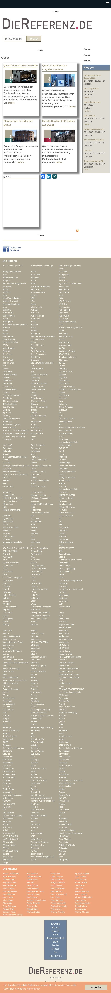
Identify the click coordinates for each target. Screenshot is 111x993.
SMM (33, 771)
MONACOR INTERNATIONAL (16, 663)
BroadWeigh (8, 360)
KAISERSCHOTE (66, 548)
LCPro (61, 577)
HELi (5, 507)
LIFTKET (62, 592)
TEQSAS (7, 801)
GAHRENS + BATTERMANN (15, 475)
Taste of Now (64, 795)
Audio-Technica (37, 316)
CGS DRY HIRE (66, 372)
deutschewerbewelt (39, 407)
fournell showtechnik (11, 472)
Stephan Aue (80, 909)
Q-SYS (62, 721)
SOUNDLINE (36, 777)
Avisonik (6, 328)
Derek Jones (32, 879)
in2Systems (64, 527)
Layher (62, 574)
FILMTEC (7, 463)
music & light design (11, 669)
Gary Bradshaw (9, 882)
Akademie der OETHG (40, 286)
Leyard (6, 589)
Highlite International (11, 510)
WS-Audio (63, 848)
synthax (62, 789)
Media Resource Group (13, 642)
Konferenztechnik (55, 938)
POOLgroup (8, 710)
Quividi (34, 724)
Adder (33, 281)
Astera (33, 304)
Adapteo (6, 281)
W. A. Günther (65, 839)
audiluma (7, 310)
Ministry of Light (65, 654)
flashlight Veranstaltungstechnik (16, 466)
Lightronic (63, 598)
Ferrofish (62, 460)
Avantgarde (8, 322)
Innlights (34, 533)
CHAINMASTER (10, 375)
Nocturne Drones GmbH (69, 677)
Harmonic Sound (10, 501)
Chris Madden (57, 877)
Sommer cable (9, 774)
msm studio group (38, 666)
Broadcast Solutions (67, 357)
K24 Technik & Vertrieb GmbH (16, 548)
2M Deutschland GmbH (13, 266)
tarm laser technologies (13, 795)
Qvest (61, 724)
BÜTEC (62, 363)
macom (34, 622)
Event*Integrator (38, 445)
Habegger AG (9, 495)
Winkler (6, 848)
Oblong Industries (10, 683)
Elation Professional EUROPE (72, 428)
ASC (33, 301)
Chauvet (62, 375)
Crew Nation (64, 395)
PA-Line (6, 695)
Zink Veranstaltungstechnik (42, 857)
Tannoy (62, 792)
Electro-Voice (36, 430)
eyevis (61, 454)
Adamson (35, 278)
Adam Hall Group (10, 278)
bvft (4, 366)
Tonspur (62, 804)
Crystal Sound (37, 398)
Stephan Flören (9, 912)
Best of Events (37, 345)
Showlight (35, 760)
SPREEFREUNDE (39, 780)
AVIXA (33, 328)
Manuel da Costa (82, 891)
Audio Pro (35, 313)
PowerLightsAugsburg (40, 710)
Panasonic (63, 698)
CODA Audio (64, 383)
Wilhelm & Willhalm (67, 845)
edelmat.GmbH (65, 422)
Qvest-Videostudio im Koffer (20, 65)
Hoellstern (7, 516)
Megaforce (35, 648)
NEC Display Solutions (68, 669)
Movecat (6, 666)
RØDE (5, 742)
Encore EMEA (37, 433)
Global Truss (64, 480)
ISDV (33, 536)
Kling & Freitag (65, 554)
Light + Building (9, 595)
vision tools (35, 824)
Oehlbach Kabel (66, 683)
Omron (62, 686)
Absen (33, 272)
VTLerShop (63, 836)
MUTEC (34, 669)
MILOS (34, 654)
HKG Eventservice (67, 513)
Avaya (33, 322)
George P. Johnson (67, 477)
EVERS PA (63, 448)
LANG (5, 569)
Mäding (6, 624)
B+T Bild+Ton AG (66, 336)
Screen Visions (37, 751)
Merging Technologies (12, 651)
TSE (5, 810)
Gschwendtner (37, 492)
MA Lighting (8, 619)
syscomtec (7, 792)
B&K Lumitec (8, 336)
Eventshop (7, 448)
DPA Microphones (38, 416)
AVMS (5, 330)
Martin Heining (81, 894)
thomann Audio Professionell (43, 801)
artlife (61, 298)
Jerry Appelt (80, 885)
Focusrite (7, 469)
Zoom (61, 857)
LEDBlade (63, 583)
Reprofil (6, 733)
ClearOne (35, 380)
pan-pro (34, 698)
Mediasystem (8, 645)
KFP (60, 551)
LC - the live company (12, 577)
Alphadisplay (64, 289)
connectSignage (38, 389)
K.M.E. (61, 545)
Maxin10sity (64, 636)
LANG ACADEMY (38, 569)
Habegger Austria (38, 495)
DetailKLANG (8, 407)
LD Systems (8, 580)
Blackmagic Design (67, 351)
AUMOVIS (35, 319)
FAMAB (6, 460)
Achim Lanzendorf (10, 874)
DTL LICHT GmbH (67, 419)
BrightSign (35, 357)
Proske (62, 718)
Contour (6, 392)
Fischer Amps (64, 463)
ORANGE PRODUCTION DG (71, 689)
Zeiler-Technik (37, 854)
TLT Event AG (9, 804)
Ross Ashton (56, 909)
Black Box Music (38, 351)
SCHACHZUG (65, 745)
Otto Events (36, 692)
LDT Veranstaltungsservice (70, 580)
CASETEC (63, 369)
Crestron (34, 395)
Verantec (34, 818)
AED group (63, 281)
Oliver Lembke (57, 900)
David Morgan (9, 879)
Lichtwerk (7, 592)
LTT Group (7, 613)
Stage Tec (7, 783)
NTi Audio (35, 680)
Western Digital (9, 845)
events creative (65, 445)
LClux (33, 577)
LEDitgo (6, 586)
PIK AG (62, 704)
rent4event (35, 730)
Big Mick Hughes (82, 874)
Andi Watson (32, 874)
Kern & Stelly (36, 551)
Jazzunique (63, 539)
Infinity (33, 530)
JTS (32, 545)
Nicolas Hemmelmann (36, 900)
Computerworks (37, 386)
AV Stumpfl (63, 319)
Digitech (6, 410)
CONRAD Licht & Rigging (70, 389)
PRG (5, 713)
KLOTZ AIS (8, 557)
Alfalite (6, 289)
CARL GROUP (37, 369)
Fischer (34, 463)
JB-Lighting (35, 542)
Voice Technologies (67, 830)
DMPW (34, 413)
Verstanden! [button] (96, 987)
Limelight (7, 601)
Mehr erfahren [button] (33, 989)
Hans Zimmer (32, 885)
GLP (5, 483)
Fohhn (33, 469)
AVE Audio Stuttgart (67, 322)
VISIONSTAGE (65, 824)
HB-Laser (63, 501)
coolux (33, 392)
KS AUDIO (35, 560)
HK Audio (63, 510)
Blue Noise (7, 354)
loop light (7, 610)
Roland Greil (8, 909)
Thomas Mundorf (82, 912)
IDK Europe (36, 522)
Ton (55, 952)
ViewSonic (63, 821)
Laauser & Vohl (37, 566)
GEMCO (6, 477)
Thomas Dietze (33, 912)
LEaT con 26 (89, 116)
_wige (5, 863)
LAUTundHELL (65, 571)
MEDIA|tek (35, 645)
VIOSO (6, 824)
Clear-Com (7, 380)
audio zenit (63, 313)
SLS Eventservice (38, 769)
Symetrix (34, 789)
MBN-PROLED (9, 639)
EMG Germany (65, 430)
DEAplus (34, 404)
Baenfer (62, 339)
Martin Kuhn (8, 897)
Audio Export (64, 310)
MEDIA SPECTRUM (39, 642)
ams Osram (64, 292)
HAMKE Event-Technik (12, 498)
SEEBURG (35, 754)
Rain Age (7, 727)
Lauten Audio (36, 571)
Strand (33, 786)
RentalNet (63, 730)
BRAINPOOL (64, 354)
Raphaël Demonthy (59, 906)
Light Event (35, 595)
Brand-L (6, 357)
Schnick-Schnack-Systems (70, 748)
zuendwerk (7, 860)
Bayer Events (64, 342)
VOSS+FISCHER (10, 836)
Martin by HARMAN (11, 636)
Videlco (34, 821)
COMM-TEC (8, 386)
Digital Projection (66, 407)
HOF (33, 516)
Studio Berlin (8, 789)
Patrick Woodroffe (58, 903)
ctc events (63, 398)
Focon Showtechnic (67, 466)
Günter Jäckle (81, 882)
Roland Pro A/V (37, 739)
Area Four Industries (11, 298)
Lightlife (6, 598)
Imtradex (34, 527)
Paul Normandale (82, 903)
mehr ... (88, 97)
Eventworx (35, 448)
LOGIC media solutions (41, 607)
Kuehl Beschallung (11, 563)
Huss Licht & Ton (66, 516)
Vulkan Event (36, 839)
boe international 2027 (94, 140)
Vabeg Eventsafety (39, 816)
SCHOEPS (7, 751)
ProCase (6, 716)
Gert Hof (30, 882)
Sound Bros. (64, 774)
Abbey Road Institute (12, 272)
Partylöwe (35, 701)
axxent (61, 330)
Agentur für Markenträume (70, 283)
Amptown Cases (38, 292)
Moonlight (35, 663)
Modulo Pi (63, 660)
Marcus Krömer (33, 894)
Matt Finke (55, 897)
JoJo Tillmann (33, 888)
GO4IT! (34, 483)
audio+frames (9, 316)
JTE (4, 545)
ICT (60, 519)
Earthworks (8, 422)
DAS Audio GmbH (38, 401)
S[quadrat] (35, 792)
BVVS (33, 366)
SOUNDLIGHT (9, 777)
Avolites (34, 330)
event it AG (7, 445)
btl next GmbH (9, 363)
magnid (34, 630)
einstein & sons (9, 428)
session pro (8, 757)
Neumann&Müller (38, 671)
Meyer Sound (64, 651)
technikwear (8, 798)
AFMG (33, 283)
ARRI (33, 298)
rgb (32, 733)
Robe (33, 736)
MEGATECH (64, 648)
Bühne (55, 927)
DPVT (61, 416)
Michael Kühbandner (83, 897)
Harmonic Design (66, 498)
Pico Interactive (37, 704)
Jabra (33, 539)
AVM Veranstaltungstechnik (70, 328)
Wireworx (35, 848)
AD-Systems (64, 275)
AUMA (5, 319)
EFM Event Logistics (11, 424)
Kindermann (36, 554)
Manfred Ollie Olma (35, 891)
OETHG (6, 686)
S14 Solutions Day (92, 102)
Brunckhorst (36, 360)
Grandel (62, 483)
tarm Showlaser (37, 795)
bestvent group (65, 345)
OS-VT (6, 692)
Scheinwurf (35, 748)
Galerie (55, 931)
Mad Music (63, 622)
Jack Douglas (56, 885)
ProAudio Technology (68, 713)
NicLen (34, 674)
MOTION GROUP (66, 663)
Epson (61, 436)
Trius (61, 807)
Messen (55, 948)
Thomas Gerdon (58, 912)
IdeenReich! (8, 522)
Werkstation (64, 842)
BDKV (5, 345)
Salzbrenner (64, 742)
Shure (33, 766)
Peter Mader (32, 906)
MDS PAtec (36, 639)
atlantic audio (36, 307)
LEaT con (7, 583)
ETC (32, 439)
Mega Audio (8, 648)
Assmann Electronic (11, 304)
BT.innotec (63, 360)
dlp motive (7, 413)
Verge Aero (63, 818)
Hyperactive (8, 519)
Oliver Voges (80, 900)
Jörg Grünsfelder (58, 888)
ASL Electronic (65, 301)
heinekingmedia (65, 504)
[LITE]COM (63, 860)
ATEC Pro (63, 304)
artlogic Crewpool (10, 301)
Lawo (5, 574)
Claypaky (63, 377)
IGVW (5, 524)
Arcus (61, 295)
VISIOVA (34, 827)
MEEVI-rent (64, 645)
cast (32, 372)
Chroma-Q (35, 377)
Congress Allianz (10, 389)
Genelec (34, 477)
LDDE (33, 580)
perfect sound (9, 704)
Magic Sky (7, 630)
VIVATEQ (63, 827)
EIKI (60, 424)
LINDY (33, 601)
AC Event (63, 272)
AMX (5, 295)
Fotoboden (63, 469)
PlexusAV (35, 707)
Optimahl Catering (10, 689)
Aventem (34, 325)
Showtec (34, 763)
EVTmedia (35, 451)
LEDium (34, 586)
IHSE (33, 524)
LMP (61, 604)
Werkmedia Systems (40, 842)
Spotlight (6, 780)
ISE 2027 (88, 150)
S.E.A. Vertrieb (37, 742)
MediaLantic (64, 642)
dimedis (34, 410)
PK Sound (7, 707)
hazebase (35, 501)
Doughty (6, 416)
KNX (33, 557)
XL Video (34, 851)
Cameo (6, 369)
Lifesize (34, 592)
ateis (5, 307)
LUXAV (6, 616)
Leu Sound (63, 586)
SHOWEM (7, 760)
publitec (34, 721)
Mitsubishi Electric (38, 657)
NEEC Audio (8, 671)
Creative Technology (11, 395)
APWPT (34, 295)
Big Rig (62, 348)
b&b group (35, 333)
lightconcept (64, 595)
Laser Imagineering (67, 569)
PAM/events (64, 695)
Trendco (34, 807)
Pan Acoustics (9, 698)
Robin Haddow (81, 906)
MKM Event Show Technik (70, 657)
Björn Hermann (9, 877)
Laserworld (7, 571)
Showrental (8, 763)
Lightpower (35, 598)
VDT (60, 816)
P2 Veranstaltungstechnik (70, 692)
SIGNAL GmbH (65, 766)
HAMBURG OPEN (67, 495)
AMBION (6, 292)
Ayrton (5, 333)
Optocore (35, 689)
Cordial (62, 392)
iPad (55, 934)
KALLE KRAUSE (10, 551)
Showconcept (64, 757)
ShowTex (7, 766)
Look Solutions (65, 607)
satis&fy (34, 745)
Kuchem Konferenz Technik (70, 560)
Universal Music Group (12, 816)
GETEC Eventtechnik (40, 480)
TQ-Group (7, 807)
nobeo (33, 677)
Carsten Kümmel (34, 877)
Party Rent (7, 701)
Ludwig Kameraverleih (40, 613)
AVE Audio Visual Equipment (15, 325)
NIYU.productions (10, 677)
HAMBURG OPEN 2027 (94, 129)
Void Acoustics (37, 833)
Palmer (34, 695)
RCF (61, 727)
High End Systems (67, 507)
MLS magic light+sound (13, 660)
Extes (33, 454)
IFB (60, 522)
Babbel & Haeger (38, 339)
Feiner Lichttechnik (39, 460)
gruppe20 (7, 492)
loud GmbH (35, 610)
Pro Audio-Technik (38, 713)
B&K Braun (63, 333)
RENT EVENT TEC (11, 730)
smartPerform (9, 771)
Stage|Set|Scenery (67, 783)
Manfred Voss (57, 891)
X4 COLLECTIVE (10, 851)
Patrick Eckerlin (33, 903)
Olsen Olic (7, 903)
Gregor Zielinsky (58, 882)
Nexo (5, 674)
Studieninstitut (65, 786)
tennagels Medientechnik (41, 798)
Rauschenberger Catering (42, 727)
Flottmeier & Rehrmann (41, 466)
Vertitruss (7, 821)
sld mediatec (8, 769)
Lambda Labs (64, 566)
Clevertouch (64, 380)
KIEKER (6, 554)
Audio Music (8, 313)
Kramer (6, 560)
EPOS (33, 436)
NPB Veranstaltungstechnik (14, 680)
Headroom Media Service (42, 504)
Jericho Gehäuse (66, 542)
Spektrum (63, 777)
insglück (62, 533)
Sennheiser (63, 754)
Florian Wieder (57, 879)
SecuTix (6, 754)
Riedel (61, 733)
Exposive (7, 454)
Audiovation (64, 316)
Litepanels (63, 601)
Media (55, 945)
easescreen (36, 422)
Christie (6, 377)
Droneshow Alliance (11, 419)
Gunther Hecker (10, 885)
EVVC (61, 451)
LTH (60, 610)
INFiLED (6, 530)
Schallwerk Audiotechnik (13, 748)
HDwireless (8, 504)
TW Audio (35, 813)
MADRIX (34, 624)
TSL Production (37, 810)
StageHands (36, 783)
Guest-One (63, 492)
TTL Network (8, 813)
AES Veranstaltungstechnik (14, 283)
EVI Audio (7, 451)
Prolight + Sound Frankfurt (42, 716)
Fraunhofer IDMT (38, 472)
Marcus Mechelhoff (59, 894)
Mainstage (63, 630)
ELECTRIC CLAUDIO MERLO (16, 430)
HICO (33, 507)
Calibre (62, 366)
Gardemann (36, 475)
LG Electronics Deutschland (71, 589)
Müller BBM (64, 666)
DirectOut (63, 410)
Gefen (61, 475)
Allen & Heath (37, 289)
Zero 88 (62, 854)
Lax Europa (36, 574)
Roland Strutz (32, 909)
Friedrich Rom (81, 879)
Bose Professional (38, 354)
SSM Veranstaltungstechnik (71, 780)
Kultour (34, 563)
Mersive (34, 651)
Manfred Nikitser (10, 891)
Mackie (6, 622)
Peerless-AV (64, 701)
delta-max (63, 404)
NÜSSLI (62, 680)
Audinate (34, 310)
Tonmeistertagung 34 (93, 161)
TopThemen (55, 956)
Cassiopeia (7, 372)
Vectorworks (8, 818)
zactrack (6, 854)
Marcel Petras (9, 894)
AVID (61, 325)
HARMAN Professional (40, 498)
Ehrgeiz (34, 424)
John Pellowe (8, 888)
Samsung (7, 745)
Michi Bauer (8, 900)
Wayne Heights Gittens (13, 915)
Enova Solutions (66, 433)
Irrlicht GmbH (8, 536)
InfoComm (63, 530)
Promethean (36, 718)
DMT (61, 413)
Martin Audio (64, 633)
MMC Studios (36, 660)
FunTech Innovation (67, 472)
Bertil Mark (55, 874)
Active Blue (35, 275)
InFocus (6, 533)
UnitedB (62, 813)
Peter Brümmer (9, 906)
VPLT (33, 836)
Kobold (62, 557)
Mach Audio (64, 619)
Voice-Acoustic (9, 833)
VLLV (33, 830)
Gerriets (6, 480)
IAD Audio (35, 519)
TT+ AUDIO (64, 810)
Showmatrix (64, 760)
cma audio (7, 383)
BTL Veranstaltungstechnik (42, 363)
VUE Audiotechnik (10, 839)
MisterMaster (8, 657)
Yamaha (62, 851)
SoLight (62, 771)
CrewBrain (7, 398)
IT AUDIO (63, 536)
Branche (55, 924)
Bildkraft (6, 351)
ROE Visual (8, 739)
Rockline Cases (65, 736)
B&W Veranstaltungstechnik (43, 336)
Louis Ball (79, 888)
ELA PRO (35, 428)
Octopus (34, 683)
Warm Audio (8, 842)
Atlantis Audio (64, 307)
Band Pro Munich (10, 342)
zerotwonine (8, 857)
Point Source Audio (67, 707)
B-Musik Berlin (9, 339)
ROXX (61, 739)
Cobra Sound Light (39, 383)
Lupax (61, 613)
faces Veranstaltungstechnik (15, 457)
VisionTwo (7, 827)
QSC (5, 724)
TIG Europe (64, 801)
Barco (33, 342)
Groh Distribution (38, 486)
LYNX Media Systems (40, 616)
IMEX (61, 524)
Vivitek (5, 830)
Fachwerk (35, 457)
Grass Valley (8, 486)
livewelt (6, 604)
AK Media (7, 286)
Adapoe (62, 278)
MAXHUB (35, 636)
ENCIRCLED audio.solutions (15, 433)
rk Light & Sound (10, 736)
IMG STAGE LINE (10, 527)
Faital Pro (63, 457)
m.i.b (61, 616)
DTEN (33, 419)
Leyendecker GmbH (39, 589)
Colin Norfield (80, 877)
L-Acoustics (8, 566)
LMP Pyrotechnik (10, 607)
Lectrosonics (36, 583)
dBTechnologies (10, 404)
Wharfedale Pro (37, 845)
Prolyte (6, 718)
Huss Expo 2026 (91, 89)
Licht (55, 941)
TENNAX (63, 798)
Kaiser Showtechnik (39, 548)
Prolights (62, 716)
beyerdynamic (9, 348)
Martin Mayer (32, 897)
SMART (62, 769)
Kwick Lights (64, 563)
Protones (7, 721)
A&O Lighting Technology (42, 266)
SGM (33, 757)
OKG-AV (34, 686)
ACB (5, 275)
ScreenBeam (64, 751)
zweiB (33, 860)
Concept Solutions (66, 386)
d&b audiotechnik (10, 401)
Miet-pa (6, 654)
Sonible (34, 774)
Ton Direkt (35, 804)
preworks (63, 710)
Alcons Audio (64, 286)
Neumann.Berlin (66, 671)
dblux (61, 401)
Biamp (33, 348)
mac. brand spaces (39, 619)
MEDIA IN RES (65, 639)
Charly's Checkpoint (39, 375)
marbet (6, 633)
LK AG (33, 604)
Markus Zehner (37, 633)
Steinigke (7, 786)
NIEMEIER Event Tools (69, 674)
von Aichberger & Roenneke (71, 833)
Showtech (63, 763)
